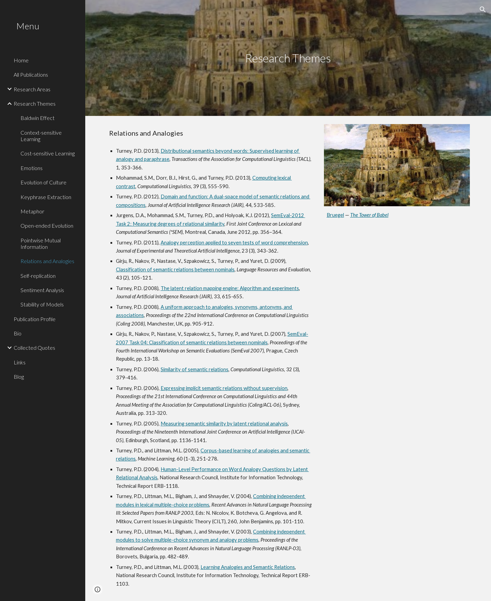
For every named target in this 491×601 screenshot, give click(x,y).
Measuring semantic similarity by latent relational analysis (224, 423)
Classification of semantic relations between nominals (175, 269)
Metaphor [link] (32, 211)
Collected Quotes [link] (34, 347)
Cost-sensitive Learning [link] (47, 153)
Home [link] (21, 60)
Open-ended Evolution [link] (46, 225)
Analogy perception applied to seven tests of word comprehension (234, 242)
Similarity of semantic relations (194, 369)
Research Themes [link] (35, 103)
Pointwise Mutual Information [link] (40, 243)
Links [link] (20, 362)
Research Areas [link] (32, 89)
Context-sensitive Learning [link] (41, 135)
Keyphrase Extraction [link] (45, 197)
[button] (483, 9)
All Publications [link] (31, 74)
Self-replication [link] (38, 275)
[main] (288, 58)
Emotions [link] (31, 168)
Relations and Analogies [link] (47, 261)
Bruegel (335, 215)
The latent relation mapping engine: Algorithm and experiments (230, 288)
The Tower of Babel (369, 215)
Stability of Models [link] (42, 304)
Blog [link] (19, 376)
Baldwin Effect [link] (37, 118)
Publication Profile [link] (35, 319)
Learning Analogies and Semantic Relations (247, 567)
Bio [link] (17, 333)
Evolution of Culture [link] (43, 182)
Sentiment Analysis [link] (42, 290)
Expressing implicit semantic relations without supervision (224, 388)
